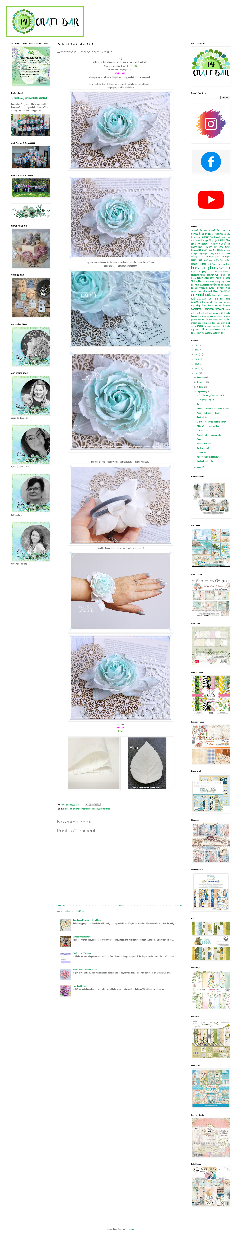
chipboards (204, 295)
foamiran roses (90, 809)
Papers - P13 (224, 268)
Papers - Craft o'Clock (199, 260)
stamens (200, 326)
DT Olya (226, 240)
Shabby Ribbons (198, 281)
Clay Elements (215, 237)
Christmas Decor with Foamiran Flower (211, 422)
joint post (204, 313)
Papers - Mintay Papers (204, 268)
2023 (197, 345)
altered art (200, 285)
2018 (197, 369)
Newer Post (62, 906)
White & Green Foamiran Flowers (209, 426)
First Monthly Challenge (82, 986)
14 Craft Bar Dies (199, 230)
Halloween (216, 244)
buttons (227, 288)
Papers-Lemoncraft (205, 278)
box (228, 285)
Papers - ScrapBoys (199, 272)
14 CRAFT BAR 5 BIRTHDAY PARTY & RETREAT (29, 98)
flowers (226, 305)
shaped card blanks (218, 323)
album (227, 281)
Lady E (98, 809)
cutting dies (213, 299)
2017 (197, 373)
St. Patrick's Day (210, 281)
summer (217, 330)
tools (228, 330)
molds (219, 316)
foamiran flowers (213, 309)
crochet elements (202, 299)
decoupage (205, 302)
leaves (194, 316)
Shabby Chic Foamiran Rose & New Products (213, 409)
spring (193, 326)
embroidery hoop (224, 302)
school (220, 320)
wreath (220, 333)
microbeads (211, 317)
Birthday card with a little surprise (209, 457)
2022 (197, 350)
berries (217, 285)
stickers (204, 329)
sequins (226, 319)
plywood (194, 320)
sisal (228, 323)
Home (121, 906)
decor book (225, 299)
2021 (197, 355)
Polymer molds (105, 809)
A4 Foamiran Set (219, 234)
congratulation (226, 295)
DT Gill (220, 240)
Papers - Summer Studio (209, 275)
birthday (224, 285)
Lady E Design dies (207, 247)
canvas (193, 291)
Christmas (205, 237)
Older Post (179, 906)
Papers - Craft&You (214, 260)
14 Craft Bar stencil (217, 230)
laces (221, 313)
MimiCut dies (207, 251)
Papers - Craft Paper (222, 257)
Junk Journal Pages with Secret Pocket (88, 920)
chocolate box (217, 295)
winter (215, 333)
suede (212, 330)
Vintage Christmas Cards (82, 937)
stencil (221, 326)
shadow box (196, 323)
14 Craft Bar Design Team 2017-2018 (210, 396)
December (201, 378)
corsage (65, 809)
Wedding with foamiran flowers (208, 413)
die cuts (213, 302)
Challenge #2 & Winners (82, 953)
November (201, 382)
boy (207, 288)
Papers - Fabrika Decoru (201, 264)
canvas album (202, 291)
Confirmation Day (225, 237)
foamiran (196, 309)
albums (194, 285)
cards (194, 295)
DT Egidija (213, 240)
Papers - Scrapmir (215, 272)
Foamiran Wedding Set (205, 400)
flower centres (214, 306)
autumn (206, 285)
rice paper (213, 320)
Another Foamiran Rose (205, 461)
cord (193, 299)
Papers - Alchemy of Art (211, 254)
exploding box (198, 305)
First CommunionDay (204, 244)
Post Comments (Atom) (76, 911)
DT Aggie (204, 240)
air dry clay (219, 281)
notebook (226, 317)
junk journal (213, 313)
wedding (208, 333)
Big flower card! (203, 448)
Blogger (131, 1229)
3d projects (206, 234)
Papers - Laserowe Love (221, 264)
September (201, 392)
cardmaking (225, 291)
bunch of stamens (216, 288)
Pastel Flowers (223, 278)
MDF (200, 250)
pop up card (203, 320)
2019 (197, 364)
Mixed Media (218, 250)
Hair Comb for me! (203, 417)
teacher (223, 330)
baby (212, 285)
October (200, 387)
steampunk (215, 326)
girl (198, 313)
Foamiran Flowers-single (77, 809)
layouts (227, 313)
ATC (229, 234)
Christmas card (202, 431)
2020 (197, 359)
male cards (202, 317)
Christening (195, 237)
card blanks (213, 291)
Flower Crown (202, 453)
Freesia (199, 439)
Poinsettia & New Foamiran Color (85, 970)
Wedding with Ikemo (204, 444)
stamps (208, 326)
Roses (199, 404)
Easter (193, 244)
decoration (196, 302)
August (200, 467)
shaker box (206, 323)
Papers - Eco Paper (225, 260)
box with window (198, 288)
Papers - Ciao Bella (205, 257)
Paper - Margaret (199, 254)
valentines (200, 333)
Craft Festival (195, 241)
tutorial (194, 333)
